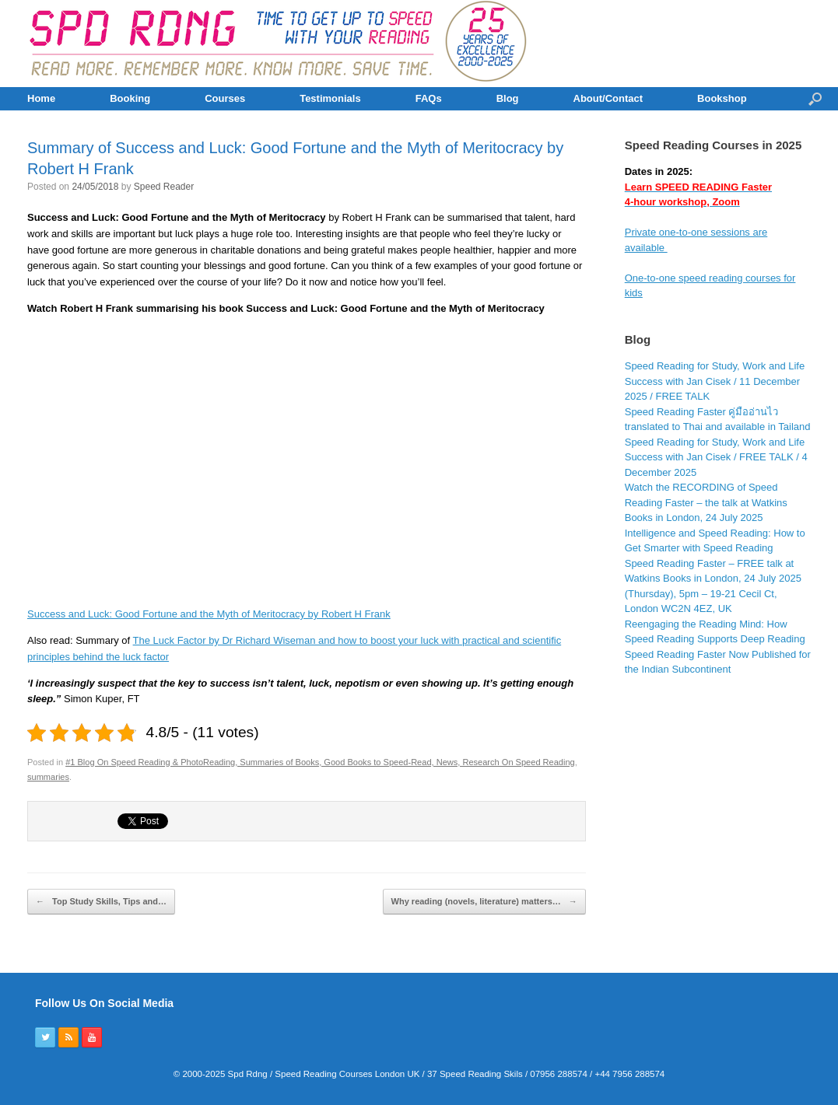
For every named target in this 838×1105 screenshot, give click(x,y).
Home (41, 98)
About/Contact (608, 98)
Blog (507, 98)
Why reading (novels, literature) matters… (484, 902)
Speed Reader (164, 186)
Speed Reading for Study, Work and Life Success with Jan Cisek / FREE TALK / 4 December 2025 (716, 457)
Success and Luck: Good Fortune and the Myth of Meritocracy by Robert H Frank (209, 614)
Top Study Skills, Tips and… (101, 902)
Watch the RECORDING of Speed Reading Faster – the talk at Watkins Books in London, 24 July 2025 (706, 502)
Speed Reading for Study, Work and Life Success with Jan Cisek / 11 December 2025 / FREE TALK (715, 381)
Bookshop (722, 98)
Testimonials (330, 98)
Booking (130, 98)
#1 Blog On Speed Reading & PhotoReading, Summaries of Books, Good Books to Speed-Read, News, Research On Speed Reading (320, 762)
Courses (225, 98)
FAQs (428, 98)
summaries (48, 777)
